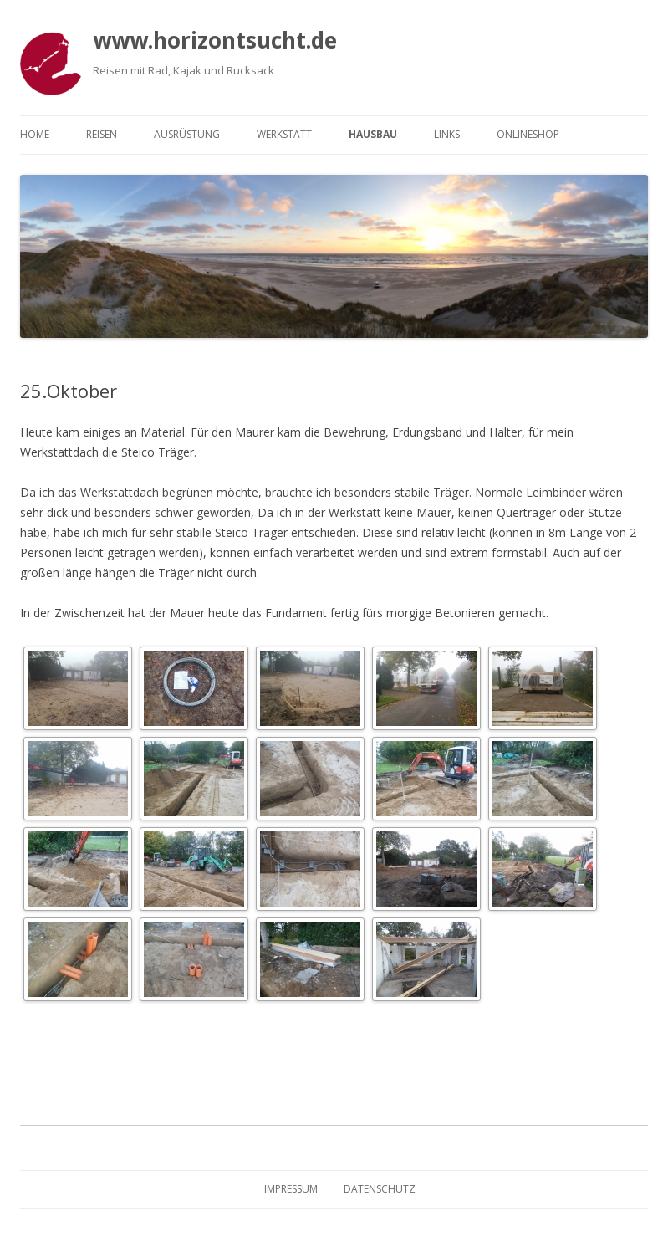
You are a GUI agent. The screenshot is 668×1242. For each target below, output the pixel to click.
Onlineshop (528, 134)
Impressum (291, 1189)
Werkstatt (284, 134)
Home (34, 134)
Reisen (101, 134)
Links (447, 134)
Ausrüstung (187, 134)
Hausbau (373, 134)
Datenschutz (380, 1189)
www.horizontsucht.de (215, 40)
